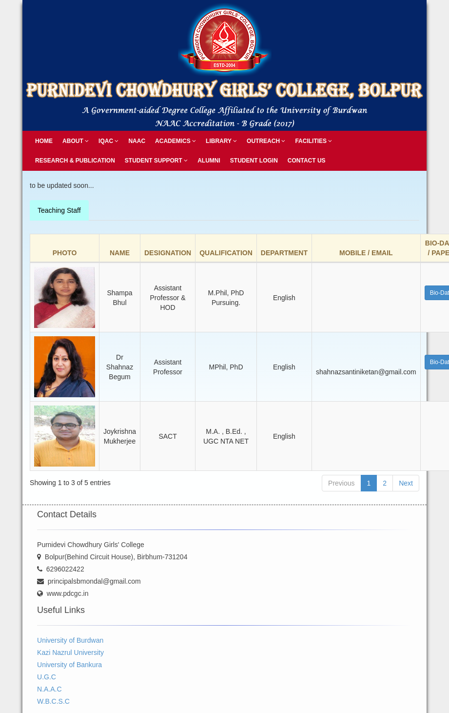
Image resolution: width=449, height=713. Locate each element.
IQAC (108, 141)
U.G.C (46, 677)
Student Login (254, 160)
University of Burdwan (70, 640)
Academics (175, 141)
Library (221, 141)
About (75, 141)
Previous (341, 483)
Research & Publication (75, 160)
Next (406, 483)
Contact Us (307, 160)
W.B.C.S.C (53, 701)
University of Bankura (69, 665)
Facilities (313, 141)
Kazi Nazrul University (70, 652)
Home (44, 141)
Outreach (266, 141)
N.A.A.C (49, 689)
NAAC (136, 141)
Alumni (208, 160)
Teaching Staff (59, 210)
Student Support (156, 160)
